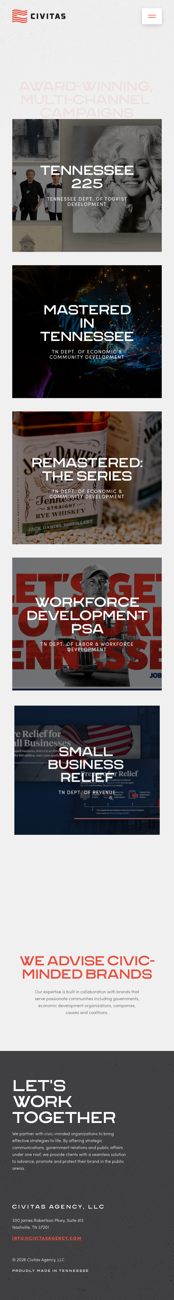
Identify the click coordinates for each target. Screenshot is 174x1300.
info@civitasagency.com (47, 1238)
